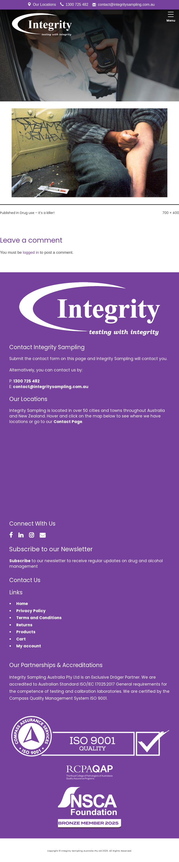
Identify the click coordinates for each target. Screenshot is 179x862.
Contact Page (68, 421)
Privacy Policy (31, 611)
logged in (31, 252)
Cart (21, 639)
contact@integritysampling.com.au (126, 4)
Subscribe (19, 561)
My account (28, 646)
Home (22, 603)
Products (25, 632)
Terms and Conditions (39, 618)
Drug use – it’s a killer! (37, 212)
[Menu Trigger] (171, 17)
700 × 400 (170, 212)
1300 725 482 (77, 4)
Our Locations (44, 4)
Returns (24, 625)
